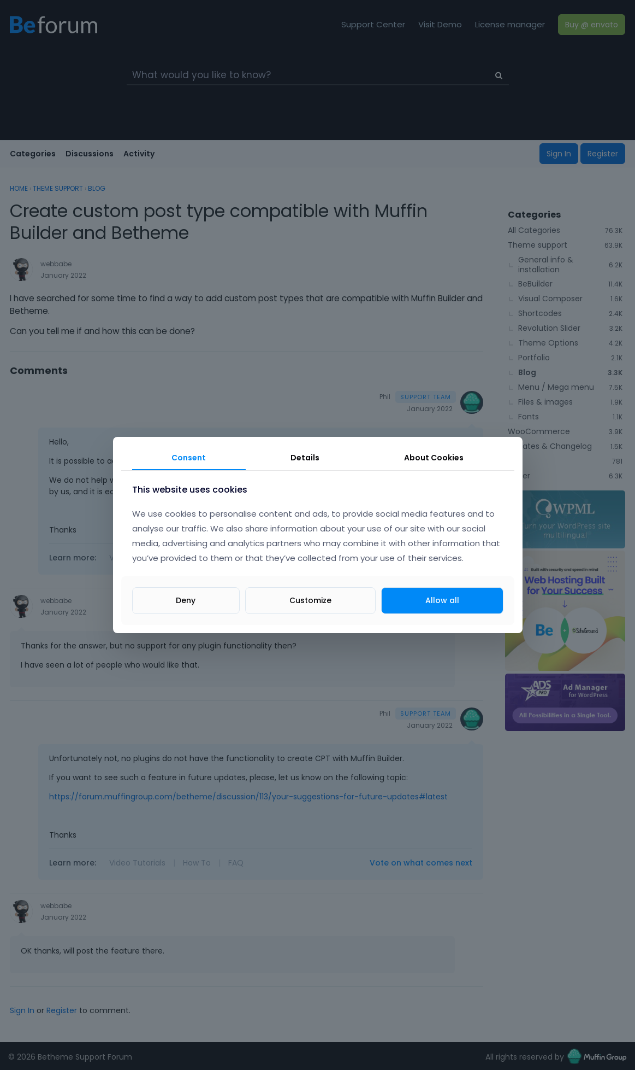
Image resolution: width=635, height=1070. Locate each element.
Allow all (442, 600)
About (434, 457)
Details (304, 457)
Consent (188, 457)
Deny (185, 600)
